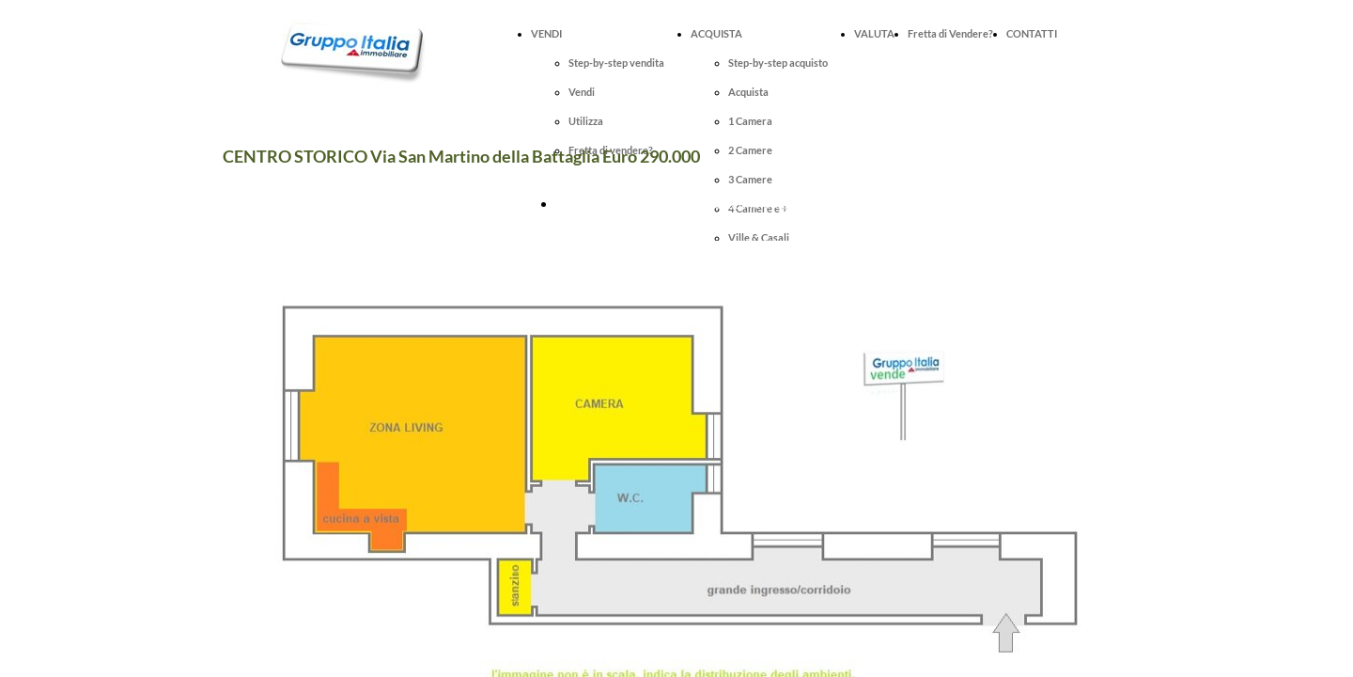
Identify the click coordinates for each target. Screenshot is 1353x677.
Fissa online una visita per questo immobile (679, 204)
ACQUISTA (716, 33)
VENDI (546, 33)
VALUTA (874, 33)
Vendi (581, 92)
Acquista (748, 92)
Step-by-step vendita (616, 62)
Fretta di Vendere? (950, 33)
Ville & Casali (758, 237)
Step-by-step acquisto (778, 62)
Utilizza (585, 121)
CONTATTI (1031, 33)
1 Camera (750, 121)
